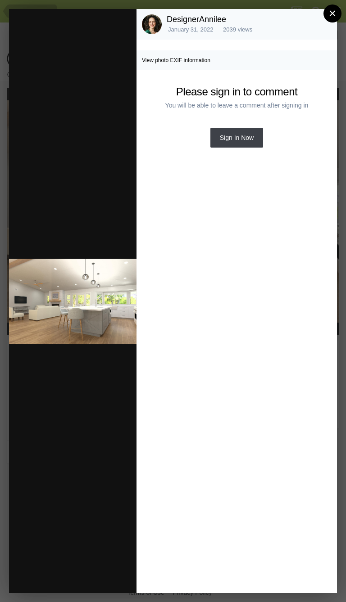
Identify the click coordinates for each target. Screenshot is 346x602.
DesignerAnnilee (196, 19)
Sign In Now (237, 137)
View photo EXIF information (176, 60)
